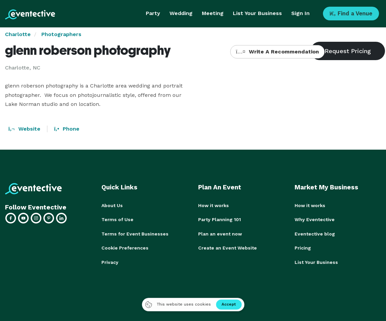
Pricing (303, 247)
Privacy (109, 261)
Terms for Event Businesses (134, 233)
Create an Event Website (227, 247)
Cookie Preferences (124, 247)
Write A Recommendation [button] (277, 51)
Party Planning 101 (219, 219)
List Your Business (257, 13)
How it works (213, 205)
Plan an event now (220, 233)
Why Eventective (315, 219)
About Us (112, 205)
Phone (66, 129)
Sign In (300, 13)
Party (153, 13)
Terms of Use (117, 219)
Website (24, 129)
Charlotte (18, 34)
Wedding (180, 13)
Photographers (61, 34)
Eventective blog (315, 233)
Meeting (213, 13)
